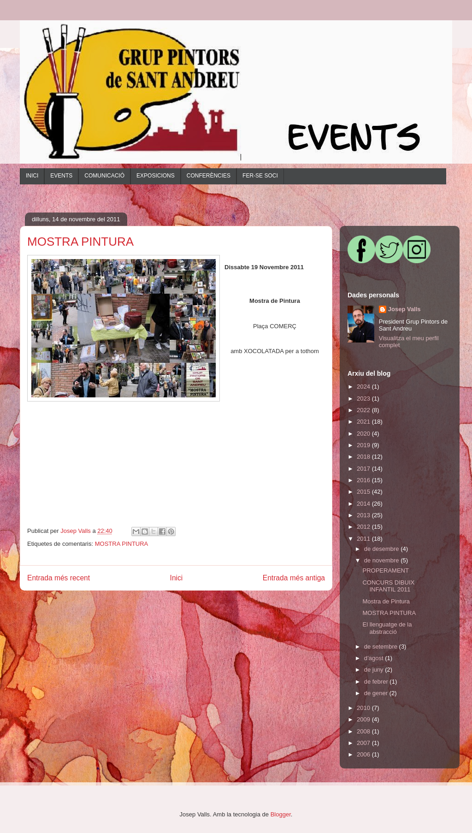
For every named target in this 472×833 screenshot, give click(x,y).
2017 (364, 468)
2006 (364, 754)
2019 (364, 445)
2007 (364, 742)
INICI (32, 175)
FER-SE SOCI (260, 175)
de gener (376, 693)
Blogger (281, 814)
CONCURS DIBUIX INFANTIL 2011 (388, 586)
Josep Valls (404, 309)
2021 (364, 421)
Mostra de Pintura (386, 601)
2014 (364, 503)
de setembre (381, 646)
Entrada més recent (58, 578)
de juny (374, 669)
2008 (364, 731)
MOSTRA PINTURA (121, 543)
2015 (364, 491)
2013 (364, 515)
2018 (364, 456)
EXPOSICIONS (155, 175)
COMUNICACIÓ (104, 175)
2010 (364, 707)
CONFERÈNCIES (208, 175)
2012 (364, 526)
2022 (364, 410)
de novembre (382, 560)
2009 (364, 719)
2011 (364, 538)
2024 (364, 386)
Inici (176, 578)
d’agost (374, 658)
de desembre (382, 548)
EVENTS (61, 175)
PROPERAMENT (385, 570)
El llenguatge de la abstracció (387, 628)
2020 (364, 433)
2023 (364, 398)
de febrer (377, 681)
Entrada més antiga (294, 578)
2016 (364, 480)
